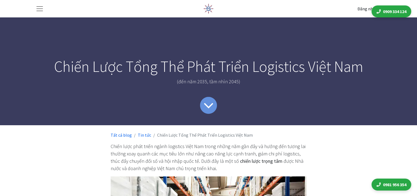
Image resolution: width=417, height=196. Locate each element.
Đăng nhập (367, 8)
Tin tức (144, 135)
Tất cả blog (121, 135)
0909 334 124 (392, 11)
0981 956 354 (392, 184)
